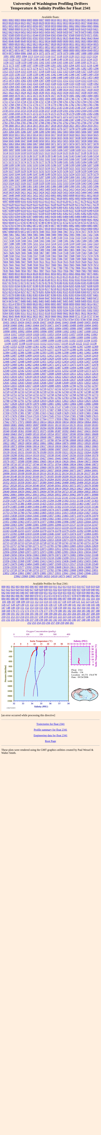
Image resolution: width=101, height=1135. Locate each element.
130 (22, 604)
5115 (11, 153)
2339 (23, 119)
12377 (50, 349)
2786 (29, 122)
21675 (58, 509)
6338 (77, 210)
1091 (6, 56)
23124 (6, 558)
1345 (65, 74)
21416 (35, 503)
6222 (17, 204)
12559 (80, 370)
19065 (95, 446)
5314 (47, 180)
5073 (65, 144)
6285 (41, 207)
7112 (11, 237)
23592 (28, 567)
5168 (84, 159)
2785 (23, 122)
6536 (90, 216)
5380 (23, 186)
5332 (59, 183)
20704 (58, 491)
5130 (89, 153)
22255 (21, 530)
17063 (28, 407)
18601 (87, 434)
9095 (47, 307)
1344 (59, 74)
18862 (50, 443)
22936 (87, 549)
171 (18, 610)
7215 (59, 243)
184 (79, 610)
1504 (35, 80)
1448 (59, 77)
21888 (21, 518)
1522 (29, 83)
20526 (95, 482)
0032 (59, 23)
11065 (6, 337)
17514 (28, 416)
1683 (84, 95)
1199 (41, 65)
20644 (13, 491)
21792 (28, 512)
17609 (87, 416)
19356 (72, 455)
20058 (57, 470)
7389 (41, 249)
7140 (41, 237)
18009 (28, 422)
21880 (6, 518)
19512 (87, 458)
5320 (83, 180)
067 (22, 595)
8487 (59, 301)
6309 (17, 210)
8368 (77, 292)
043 (8, 592)
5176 (35, 162)
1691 (29, 98)
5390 (71, 186)
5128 (83, 153)
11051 (43, 334)
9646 (17, 316)
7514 (59, 252)
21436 (58, 503)
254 (39, 622)
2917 (35, 128)
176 (41, 610)
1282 (84, 68)
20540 (35, 485)
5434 (71, 192)
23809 (80, 570)
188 (98, 610)
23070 (50, 555)
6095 (90, 198)
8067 (84, 274)
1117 (53, 56)
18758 (21, 440)
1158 (17, 62)
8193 (11, 286)
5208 (96, 165)
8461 (71, 298)
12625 (80, 376)
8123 (59, 277)
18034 (65, 422)
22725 (35, 543)
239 (41, 619)
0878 (29, 50)
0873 (96, 47)
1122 (83, 56)
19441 (50, 458)
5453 (41, 195)
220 (50, 616)
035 (69, 589)
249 (88, 619)
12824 (80, 400)
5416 (89, 189)
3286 (23, 131)
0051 (5, 26)
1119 (65, 56)
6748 (41, 222)
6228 (53, 204)
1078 (59, 53)
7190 (23, 243)
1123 (89, 56)
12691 (58, 385)
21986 (58, 521)
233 (13, 619)
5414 (77, 189)
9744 (95, 316)
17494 (21, 416)
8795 (23, 304)
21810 (50, 512)
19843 (80, 464)
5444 (84, 192)
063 (4, 595)
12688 (50, 385)
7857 (29, 271)
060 (88, 592)
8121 (53, 277)
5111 (84, 150)
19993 (72, 467)
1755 (29, 101)
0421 (95, 29)
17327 (72, 410)
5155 (5, 159)
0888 (65, 50)
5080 (11, 147)
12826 (95, 400)
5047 (23, 141)
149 (13, 607)
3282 (96, 128)
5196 (53, 165)
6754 (77, 222)
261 (72, 622)
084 (4, 598)
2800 (11, 125)
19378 (95, 455)
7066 (59, 231)
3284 (11, 131)
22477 (80, 533)
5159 (29, 159)
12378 (58, 349)
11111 (36, 343)
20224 (80, 476)
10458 (6, 325)
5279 (96, 174)
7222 (89, 243)
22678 (72, 540)
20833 (95, 491)
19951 (35, 467)
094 (51, 598)
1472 (5, 80)
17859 (58, 419)
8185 (84, 283)
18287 (35, 428)
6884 (84, 225)
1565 (17, 86)
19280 (94, 452)
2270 (53, 116)
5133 (11, 156)
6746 (29, 222)
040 (93, 589)
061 (93, 592)
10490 (80, 325)
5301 (77, 177)
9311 (23, 313)
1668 (5, 95)
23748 (28, 570)
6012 (89, 195)
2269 (47, 116)
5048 (29, 141)
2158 (53, 110)
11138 (93, 343)
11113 (50, 343)
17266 (28, 410)
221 (55, 616)
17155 (72, 407)
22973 (43, 552)
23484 (28, 564)
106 (9, 601)
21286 (35, 500)
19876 (13, 467)
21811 (58, 512)
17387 (28, 413)
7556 (29, 255)
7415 (90, 249)
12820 (50, 400)
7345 (84, 246)
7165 (41, 240)
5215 (41, 168)
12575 (95, 370)
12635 (58, 379)
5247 (35, 174)
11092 (7, 340)
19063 (87, 446)
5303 (90, 177)
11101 (65, 340)
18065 (95, 422)
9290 (47, 310)
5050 (41, 141)
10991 (13, 331)
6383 (90, 213)
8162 (71, 280)
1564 (11, 86)
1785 (90, 104)
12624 (72, 376)
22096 (58, 524)
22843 (13, 549)
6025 (41, 198)
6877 (53, 225)
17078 (43, 407)
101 (84, 598)
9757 (34, 319)
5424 (41, 192)
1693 (41, 98)
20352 (6, 482)
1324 (71, 71)
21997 (72, 521)
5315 (53, 180)
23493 (43, 564)
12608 (50, 373)
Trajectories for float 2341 (50, 724)
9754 (22, 319)
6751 (59, 222)
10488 (72, 325)
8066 (77, 274)
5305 (5, 180)
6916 (35, 228)
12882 (58, 404)
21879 (95, 515)
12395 (50, 352)
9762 (59, 319)
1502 (23, 80)
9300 (77, 310)
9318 (47, 313)
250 (93, 619)
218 (41, 616)
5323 (5, 183)
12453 (58, 361)
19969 (43, 467)
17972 (21, 422)
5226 (5, 171)
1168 (77, 62)
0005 (29, 20)
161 (69, 607)
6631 (35, 219)
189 (4, 613)
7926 (53, 271)
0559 (41, 35)
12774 (6, 397)
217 (36, 616)
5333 (65, 183)
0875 (11, 50)
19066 (6, 449)
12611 (72, 373)
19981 (65, 467)
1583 (29, 89)
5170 (96, 159)
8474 (5, 301)
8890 (47, 304)
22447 (58, 533)
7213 (47, 243)
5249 (47, 174)
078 (74, 595)
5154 (96, 156)
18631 (13, 437)
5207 (90, 165)
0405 (53, 29)
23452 (80, 561)
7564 (59, 255)
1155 (95, 59)
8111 (41, 277)
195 (32, 613)
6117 (53, 201)
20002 (95, 467)
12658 (35, 385)
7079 (96, 231)
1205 (77, 65)
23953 (95, 573)
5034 (53, 138)
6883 (77, 225)
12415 (65, 355)
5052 (53, 141)
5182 (71, 162)
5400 (23, 189)
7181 (65, 240)
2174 (47, 113)
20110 (35, 473)
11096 (29, 340)
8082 (5, 277)
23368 (21, 561)
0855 (65, 47)
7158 (11, 240)
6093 (77, 198)
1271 (17, 68)
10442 (58, 322)
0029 (41, 23)
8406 (5, 298)
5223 (83, 168)
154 (36, 607)
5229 (23, 171)
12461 (21, 364)
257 (53, 622)
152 (27, 607)
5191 (23, 165)
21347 (87, 500)
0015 (83, 20)
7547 (96, 252)
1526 (53, 83)
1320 (47, 71)
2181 (84, 113)
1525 (47, 83)
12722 (57, 388)
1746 (71, 98)
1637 (77, 92)
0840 (23, 47)
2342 (41, 119)
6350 (95, 210)
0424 (17, 32)
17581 (72, 416)
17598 (80, 416)
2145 (71, 107)
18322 (87, 428)
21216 (94, 497)
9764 (71, 319)
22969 (21, 552)
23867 (28, 573)
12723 (65, 388)
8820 (35, 304)
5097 (11, 150)
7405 (71, 249)
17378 (13, 413)
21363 (94, 500)
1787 (5, 107)
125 (97, 601)
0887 (59, 50)
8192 (5, 286)
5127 (77, 153)
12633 (43, 379)
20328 (65, 479)
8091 (29, 277)
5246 (29, 174)
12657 (28, 385)
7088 (47, 234)
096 (60, 598)
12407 (13, 355)
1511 (59, 80)
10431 (6, 322)
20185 (50, 476)
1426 (47, 77)
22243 (6, 530)
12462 (28, 364)
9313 (35, 313)
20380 (43, 482)
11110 (29, 343)
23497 (50, 564)
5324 (11, 183)
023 (13, 589)
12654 (6, 385)
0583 (11, 38)
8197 (29, 286)
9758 (41, 319)
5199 (71, 165)
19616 (58, 461)
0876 (17, 50)
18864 (58, 443)
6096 (96, 198)
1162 (41, 62)
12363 (50, 346)
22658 (58, 540)
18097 (35, 425)
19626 (65, 461)
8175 (35, 283)
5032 (41, 138)
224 (69, 616)
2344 (53, 119)
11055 (65, 334)
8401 (96, 295)
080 (84, 595)
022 (8, 589)
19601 (35, 461)
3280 (84, 128)
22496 (6, 537)
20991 (6, 497)
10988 (87, 328)
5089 (65, 147)
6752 (65, 222)
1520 (17, 83)
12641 (6, 382)
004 (22, 586)
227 (83, 616)
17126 (50, 407)
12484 (43, 367)
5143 (71, 156)
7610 (35, 261)
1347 (77, 74)
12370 (6, 349)
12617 (21, 376)
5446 (96, 192)
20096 (6, 473)
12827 (6, 404)
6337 (71, 210)
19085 (43, 449)
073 (51, 595)
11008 (87, 331)
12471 (50, 364)
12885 (80, 404)
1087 (77, 53)
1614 (65, 89)
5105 (53, 150)
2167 (5, 113)
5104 (47, 150)
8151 (53, 280)
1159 (23, 62)
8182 (65, 283)
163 (79, 607)
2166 (96, 110)
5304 (96, 177)
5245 (23, 174)
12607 (43, 373)
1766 (96, 101)
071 (41, 595)
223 (65, 616)
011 (55, 586)
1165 (59, 62)
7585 (17, 258)
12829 (21, 404)
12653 (95, 382)
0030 (47, 23)
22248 (13, 530)
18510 (35, 434)
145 (93, 604)
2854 (84, 125)
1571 (53, 86)
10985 (65, 328)
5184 (84, 162)
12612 (80, 373)
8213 (23, 289)
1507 (41, 80)
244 (65, 619)
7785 (65, 267)
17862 (65, 419)
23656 (80, 567)
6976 (35, 231)
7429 (17, 252)
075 (60, 595)
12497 (87, 367)
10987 (80, 328)
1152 (77, 59)
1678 (59, 95)
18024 (50, 422)
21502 (58, 506)
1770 (23, 104)
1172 (5, 65)
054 (60, 592)
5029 (23, 138)
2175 (53, 113)
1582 (23, 89)
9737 (89, 316)
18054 (80, 422)
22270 (43, 530)
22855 (28, 549)
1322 (59, 71)
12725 (80, 388)
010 (51, 586)
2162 (71, 110)
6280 (11, 207)
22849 (21, 549)
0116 (23, 29)
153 (32, 607)
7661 (59, 264)
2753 (84, 119)
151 (22, 607)
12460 (13, 364)
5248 (41, 174)
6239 (65, 204)
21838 (13, 515)
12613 (87, 373)
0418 (77, 29)
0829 (59, 44)
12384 (6, 352)
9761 (53, 319)
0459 (65, 32)
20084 (87, 470)
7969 (77, 271)
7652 (41, 264)
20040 (20, 470)
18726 (87, 437)
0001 (5, 20)
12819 (43, 400)
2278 (5, 119)
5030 (29, 138)
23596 (35, 567)
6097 (5, 201)
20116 (43, 473)
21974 (35, 521)
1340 (41, 74)
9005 (83, 304)
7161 (29, 240)
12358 (21, 346)
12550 (50, 370)
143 (84, 604)
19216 (72, 452)
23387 (28, 561)
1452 (84, 77)
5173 (17, 162)
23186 (35, 558)
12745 (72, 391)
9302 (90, 310)
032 (55, 589)
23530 (87, 564)
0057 (41, 26)
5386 (53, 186)
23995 (39, 576)
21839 (21, 515)
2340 (29, 119)
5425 (47, 192)
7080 (5, 234)
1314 (17, 71)
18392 (65, 431)
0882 (47, 50)
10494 (87, 325)
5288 (47, 177)
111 (32, 601)
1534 (65, 83)
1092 (12, 56)
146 (98, 604)
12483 (35, 367)
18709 (72, 437)
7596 (59, 258)
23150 (21, 558)
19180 (43, 452)
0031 (53, 23)
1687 (11, 98)
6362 (65, 213)
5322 (95, 180)
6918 (47, 228)
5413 (71, 189)
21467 (87, 503)
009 (46, 586)
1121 (77, 56)
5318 (71, 180)
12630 (21, 379)
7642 (17, 264)
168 (4, 610)
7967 (71, 271)
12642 (13, 382)
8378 (11, 295)
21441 (65, 503)
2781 (96, 119)
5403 (41, 189)
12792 (28, 400)
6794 (17, 225)
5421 (23, 192)
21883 (13, 518)
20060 (65, 470)
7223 (95, 243)
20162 (28, 476)
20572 (72, 485)
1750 (96, 98)
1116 (47, 56)
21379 (13, 503)
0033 (65, 23)
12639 (87, 379)
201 (60, 613)
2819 (59, 125)
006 (32, 586)
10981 (35, 328)
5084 (35, 147)
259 (62, 622)
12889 (6, 407)
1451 (77, 77)
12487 (58, 367)
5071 (53, 144)
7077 (84, 231)
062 (98, 592)
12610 (65, 373)
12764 (58, 394)
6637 (65, 219)
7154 (83, 237)
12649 (65, 382)
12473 (65, 364)
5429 (59, 192)
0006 (35, 20)
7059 (53, 231)
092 (41, 598)
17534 (43, 416)
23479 (13, 564)
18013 (35, 422)
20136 (80, 473)
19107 (65, 449)
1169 (83, 62)
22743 (72, 543)
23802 (65, 570)
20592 (13, 488)
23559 (13, 567)
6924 (84, 228)
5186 (90, 162)
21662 (28, 509)
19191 (50, 452)
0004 (23, 20)
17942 (6, 422)
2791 (59, 122)
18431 (87, 431)
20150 (21, 476)
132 (32, 604)
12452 (50, 361)
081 (88, 595)
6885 (90, 225)
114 (46, 601)
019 (93, 586)
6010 (77, 195)
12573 (87, 370)
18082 (21, 425)
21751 (95, 509)
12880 (43, 404)
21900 (43, 518)
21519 (65, 506)
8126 (71, 277)
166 (93, 607)
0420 (89, 29)
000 (4, 586)
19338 (50, 455)
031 (51, 589)
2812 (17, 125)
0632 (59, 38)
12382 (87, 349)
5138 (41, 156)
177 (46, 610)
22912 (58, 549)
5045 (11, 141)
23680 (87, 567)
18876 (65, 443)
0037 (84, 23)
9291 (53, 310)
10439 (50, 322)
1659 (90, 92)
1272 (23, 68)
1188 (23, 65)
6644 (11, 222)
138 (60, 604)
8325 (65, 292)
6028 (59, 198)
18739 (6, 440)
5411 (59, 189)
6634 (53, 219)
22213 (58, 527)
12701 (80, 385)
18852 (35, 443)
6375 (71, 213)
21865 (65, 515)
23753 (35, 570)
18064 (87, 422)
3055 (53, 128)
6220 (11, 204)
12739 (43, 391)
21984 (50, 521)
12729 (6, 391)
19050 (72, 446)
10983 (50, 328)
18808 (72, 440)
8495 (65, 301)
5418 (5, 192)
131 (27, 604)
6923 (77, 228)
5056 (71, 141)
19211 (65, 452)
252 (29, 622)
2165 (90, 110)
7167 (53, 240)
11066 (14, 337)
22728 (43, 543)
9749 (4, 319)
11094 (21, 340)
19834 (72, 464)
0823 (35, 44)
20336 (87, 479)
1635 (71, 92)
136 (51, 604)
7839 (5, 271)
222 (60, 616)
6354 (17, 213)
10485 (65, 325)
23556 (6, 567)
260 (67, 622)
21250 (6, 500)
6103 (35, 201)
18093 (28, 425)
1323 (65, 71)
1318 (41, 71)
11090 (87, 337)
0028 (35, 23)
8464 (77, 298)
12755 (35, 394)
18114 (65, 425)
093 (46, 598)
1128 (23, 59)
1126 (11, 59)
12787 (95, 397)
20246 (6, 479)
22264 (35, 530)
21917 (72, 518)
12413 (57, 355)
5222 (77, 168)
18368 (28, 431)
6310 (23, 210)
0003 (17, 20)
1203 (65, 65)
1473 (11, 80)
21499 (43, 506)
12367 (80, 346)
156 (46, 607)
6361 (59, 213)
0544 (35, 35)
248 (84, 619)
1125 (5, 59)
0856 (71, 47)
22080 (28, 524)
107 (13, 601)
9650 (23, 316)
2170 (23, 113)
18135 (72, 425)
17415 (43, 413)
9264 (11, 310)
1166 (65, 62)
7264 (71, 246)
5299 (65, 177)
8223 (59, 289)
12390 (35, 352)
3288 (35, 131)
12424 (28, 358)
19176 (35, 452)
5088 (59, 147)
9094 (41, 307)
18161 (80, 425)
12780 (43, 397)
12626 (87, 376)
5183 (77, 162)
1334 (5, 74)
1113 (30, 56)
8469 (90, 298)
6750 (53, 222)
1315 (23, 71)
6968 (11, 231)
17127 (58, 407)
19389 (6, 458)
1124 (94, 56)
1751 (5, 101)
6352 (5, 213)
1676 (47, 95)
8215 (35, 289)
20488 (65, 482)
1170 (89, 62)
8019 (23, 274)
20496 (80, 482)
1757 (41, 101)
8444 (41, 298)
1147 (47, 59)
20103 (13, 473)
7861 (35, 271)
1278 (59, 68)
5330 (47, 183)
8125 (65, 277)
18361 (21, 431)
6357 (35, 213)
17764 (43, 419)
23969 (24, 576)
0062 (71, 26)
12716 (43, 388)
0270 (29, 29)
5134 (17, 156)
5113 (95, 150)
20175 (43, 476)
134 (41, 604)
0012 (65, 20)
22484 (87, 533)
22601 (13, 540)
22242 (95, 527)
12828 (13, 404)
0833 (84, 44)
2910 (90, 125)
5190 (17, 165)
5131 (95, 153)
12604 (21, 373)
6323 (35, 210)
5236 (65, 171)
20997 (14, 497)
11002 (65, 331)
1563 (5, 86)
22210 (50, 527)
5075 (77, 144)
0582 (5, 38)
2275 (84, 116)
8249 (95, 289)
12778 (28, 397)
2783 (11, 122)
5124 (59, 153)
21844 (28, 515)
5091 (77, 147)
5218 (59, 168)
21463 (80, 503)
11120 (71, 343)
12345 (6, 346)
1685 (96, 95)
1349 (90, 74)
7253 (23, 246)
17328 (80, 410)
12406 (6, 355)
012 (60, 586)
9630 (71, 313)
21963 (21, 521)
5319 (77, 180)
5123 (53, 153)
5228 (17, 171)
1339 (35, 74)
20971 (87, 494)
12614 (94, 373)
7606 (17, 261)
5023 (83, 134)
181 (65, 610)
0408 (71, 29)
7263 (65, 246)
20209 (65, 476)
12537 (95, 367)
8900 (77, 304)
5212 (23, 168)
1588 (59, 89)
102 (88, 598)
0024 (17, 23)
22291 (72, 530)
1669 (11, 95)
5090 (71, 147)
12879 (35, 404)
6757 (95, 222)
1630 (41, 92)
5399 (17, 189)
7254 (29, 246)
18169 (87, 425)
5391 (77, 186)
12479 (6, 367)
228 (88, 616)
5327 (29, 183)
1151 (71, 59)
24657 (69, 576)
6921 (65, 228)
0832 (77, 44)
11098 (43, 340)
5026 (5, 138)
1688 (17, 98)
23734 (21, 570)
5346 (96, 183)
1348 (84, 74)
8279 (35, 292)
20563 (65, 485)
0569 (77, 35)
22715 (6, 543)
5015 (41, 134)
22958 (13, 552)
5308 (23, 180)
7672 (96, 264)
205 (79, 613)
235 (22, 619)
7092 (65, 234)
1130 (35, 59)
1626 (35, 92)
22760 (21, 546)
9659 (47, 316)
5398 (11, 189)
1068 (29, 53)
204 (74, 613)
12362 (43, 346)
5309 (29, 180)
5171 (5, 162)
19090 (50, 449)
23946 (87, 573)
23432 (58, 561)
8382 (29, 295)
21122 (58, 497)
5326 (23, 183)
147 (4, 607)
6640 (84, 219)
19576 (6, 461)
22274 (50, 530)
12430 (58, 358)
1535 (71, 83)
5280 (5, 177)
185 (84, 610)
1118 (59, 56)
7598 (71, 258)
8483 (41, 301)
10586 (28, 328)
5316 (59, 180)
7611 (41, 261)
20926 (50, 494)
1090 (96, 53)
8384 (41, 295)
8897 (59, 304)
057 (74, 592)
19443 (58, 458)
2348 (77, 119)
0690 (65, 41)
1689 (23, 98)
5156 (11, 159)
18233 (13, 428)
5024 (89, 134)
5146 (90, 156)
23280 (58, 558)
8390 (53, 295)
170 (13, 610)
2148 (90, 107)
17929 (95, 419)
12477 (87, 364)
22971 (28, 552)
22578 (95, 537)
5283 (23, 177)
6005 (65, 195)
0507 (5, 35)
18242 (21, 428)
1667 (96, 92)
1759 (53, 101)
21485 (13, 506)
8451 (59, 298)
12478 (95, 364)
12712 (28, 388)
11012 (94, 331)
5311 (41, 180)
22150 (80, 524)
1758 (47, 101)
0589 (23, 38)
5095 (5, 150)
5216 (47, 168)
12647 (50, 382)
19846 (87, 464)
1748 (84, 98)
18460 (6, 434)
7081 (11, 234)
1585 (41, 89)
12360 (28, 346)
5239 (84, 171)
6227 (47, 204)
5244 (17, 174)
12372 (21, 349)
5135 (23, 156)
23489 (35, 564)
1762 (71, 101)
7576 (96, 255)
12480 (13, 367)
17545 (50, 416)
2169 (17, 113)
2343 (47, 119)
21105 (43, 497)
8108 (35, 277)
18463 (13, 434)
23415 (50, 561)
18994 (21, 446)
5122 (47, 153)
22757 (13, 546)
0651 (35, 41)
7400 (59, 249)
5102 (35, 150)
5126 (71, 153)
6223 (23, 204)
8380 (17, 295)
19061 (80, 446)
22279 (65, 530)
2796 (84, 122)
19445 (65, 458)
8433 (23, 298)
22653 (50, 540)
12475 (72, 364)
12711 (21, 388)
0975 (11, 53)
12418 (87, 355)
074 (55, 595)
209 (98, 613)
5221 (71, 168)
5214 (35, 168)
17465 (87, 413)
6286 (47, 207)
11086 (72, 337)
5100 (23, 150)
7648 (29, 264)
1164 (53, 62)
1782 (71, 104)
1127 (17, 59)
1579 (5, 89)
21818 (72, 512)
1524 (41, 83)
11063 (94, 334)
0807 (5, 44)
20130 (50, 473)
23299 (65, 558)
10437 (43, 322)
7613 (53, 261)
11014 (6, 334)
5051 (47, 141)
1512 (65, 80)
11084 (57, 337)
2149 (96, 107)
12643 (21, 382)
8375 (5, 295)
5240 (90, 171)
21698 (72, 509)
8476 (11, 301)
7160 (23, 240)
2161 (65, 110)
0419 (83, 29)
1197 (29, 65)
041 (98, 589)
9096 (53, 307)
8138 (5, 280)
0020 (11, 23)
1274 (35, 68)
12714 (35, 388)
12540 (6, 370)
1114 (36, 56)
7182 (71, 240)
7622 (89, 261)
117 (60, 601)
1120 (71, 56)
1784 (84, 104)
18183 (94, 425)
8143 (23, 280)
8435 (29, 298)
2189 (17, 116)
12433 (72, 358)
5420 (17, 192)
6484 (65, 216)
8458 (65, 298)
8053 (65, 274)
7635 (5, 264)
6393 (11, 216)
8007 (5, 274)
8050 (53, 274)
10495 (95, 325)
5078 (96, 144)
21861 (58, 515)
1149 (59, 59)
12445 (95, 358)
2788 (41, 122)
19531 (95, 458)
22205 (43, 527)
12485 (50, 367)
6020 (11, 198)
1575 (77, 86)
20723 (65, 491)
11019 (28, 334)
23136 (13, 558)
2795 (77, 122)
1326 (77, 71)
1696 (59, 98)
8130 (89, 277)
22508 (21, 537)
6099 (17, 201)
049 (36, 592)
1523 (35, 83)
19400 (13, 458)
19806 (65, 464)
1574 (71, 86)
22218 (65, 527)
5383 (35, 186)
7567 (65, 255)
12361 (35, 346)
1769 (17, 104)
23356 (6, 561)
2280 (17, 119)
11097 (36, 340)
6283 (29, 207)
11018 (21, 334)
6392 (5, 216)
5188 (5, 165)
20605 (43, 488)
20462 (58, 482)
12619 (35, 376)
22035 (80, 521)
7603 (96, 258)
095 (55, 598)
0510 (23, 35)
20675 (35, 491)
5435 (77, 192)
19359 (80, 455)
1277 (53, 68)
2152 (17, 110)
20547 (43, 485)
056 (69, 592)
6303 (77, 207)
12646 (43, 382)
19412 (35, 458)
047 (27, 592)
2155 (35, 110)
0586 (17, 38)
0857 (77, 47)
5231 (35, 171)
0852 (47, 47)
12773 (95, 394)
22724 (28, 543)
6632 (41, 219)
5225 (95, 168)
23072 (58, 555)
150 (18, 607)
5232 (41, 171)
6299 (53, 207)
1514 (77, 80)
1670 (17, 95)
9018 (5, 307)
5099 (17, 150)
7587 (29, 258)
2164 (84, 110)
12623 (65, 376)
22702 (87, 540)
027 (32, 589)
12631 (28, 379)
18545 (43, 434)
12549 (43, 370)
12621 (50, 376)
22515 (28, 537)
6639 (77, 219)
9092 (35, 307)
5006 (84, 131)
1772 (29, 104)
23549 (95, 564)
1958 (47, 107)
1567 (29, 86)
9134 (77, 307)
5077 (90, 144)
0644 (96, 38)
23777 (43, 570)
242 (55, 619)
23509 (58, 564)
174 (32, 610)
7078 (90, 231)
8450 (53, 298)
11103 (79, 340)
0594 (47, 38)
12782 (58, 397)
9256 (90, 307)
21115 (50, 497)
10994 (28, 331)
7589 (35, 258)
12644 (28, 382)
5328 (35, 183)
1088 (84, 53)
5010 (11, 134)
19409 (28, 458)
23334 (80, 558)
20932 (58, 494)
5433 (65, 192)
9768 (89, 319)
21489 (28, 506)
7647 (23, 264)
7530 (71, 252)
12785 (80, 397)
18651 (28, 437)
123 (88, 601)
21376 (6, 503)
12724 (72, 388)
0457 (53, 32)
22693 (80, 540)
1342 (53, 74)
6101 (23, 201)
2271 (59, 116)
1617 (84, 89)
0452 (23, 32)
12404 (95, 352)
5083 (29, 147)
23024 (72, 552)
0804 (90, 41)
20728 (72, 491)
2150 (5, 110)
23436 (65, 561)
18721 (80, 437)
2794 (71, 122)
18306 (58, 428)
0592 (35, 38)
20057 (50, 470)
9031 (17, 307)
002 (13, 586)
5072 (59, 144)
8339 (71, 292)
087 (18, 598)
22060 (6, 524)
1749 (90, 98)
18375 (43, 431)
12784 (72, 397)
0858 (84, 47)
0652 (41, 41)
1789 (17, 107)
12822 (65, 400)
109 (23, 601)
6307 (5, 210)
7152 (71, 237)
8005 (96, 271)
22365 (95, 530)
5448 (11, 195)
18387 (58, 431)
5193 (35, 165)
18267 (28, 428)
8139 (11, 280)
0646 (11, 41)
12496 (80, 367)
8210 (5, 289)
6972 (23, 231)
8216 (41, 289)
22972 (35, 552)
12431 (65, 358)
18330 (95, 428)
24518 (54, 576)
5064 (17, 144)
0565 (53, 35)
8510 (96, 301)
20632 (95, 488)
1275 (41, 68)
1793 (35, 107)
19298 (13, 455)
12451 (43, 361)
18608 (95, 434)
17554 (65, 416)
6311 (29, 210)
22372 (6, 533)
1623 (17, 92)
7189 (17, 243)
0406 (59, 29)
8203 (59, 286)
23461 (95, 561)
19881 (21, 467)
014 (69, 586)
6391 (96, 213)
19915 (28, 467)
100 (79, 598)
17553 (58, 416)
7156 (95, 237)
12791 (21, 400)
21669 (43, 509)
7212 (41, 243)
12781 (50, 397)
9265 (17, 310)
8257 (23, 292)
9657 (41, 316)
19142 (13, 452)
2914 (17, 128)
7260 (47, 246)
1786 (96, 104)
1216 (89, 65)
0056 (35, 26)
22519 (35, 537)
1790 (23, 107)
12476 (80, 364)
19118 (80, 449)
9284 (41, 310)
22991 (65, 552)
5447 (5, 195)
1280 (71, 68)
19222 (80, 452)
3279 (77, 128)
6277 (90, 204)
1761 (65, 101)
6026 (47, 198)
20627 (80, 488)
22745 (80, 543)
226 (79, 616)
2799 (5, 125)
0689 (59, 41)
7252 (17, 246)
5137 (35, 156)
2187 (5, 116)
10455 (87, 322)
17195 (6, 410)
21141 (65, 497)
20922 (43, 494)
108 (18, 601)
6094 (84, 198)
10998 (58, 331)
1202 (59, 65)
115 (50, 601)
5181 (65, 162)
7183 (77, 240)
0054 (23, 26)
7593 (41, 258)
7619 (77, 261)
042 (4, 592)
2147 (84, 107)
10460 (13, 325)
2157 (47, 110)
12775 (13, 397)
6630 (29, 219)
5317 (65, 180)
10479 (58, 325)
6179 (83, 201)
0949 (90, 50)
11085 (65, 337)
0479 (84, 32)
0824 (41, 44)
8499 (84, 301)
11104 (87, 340)
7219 (71, 243)
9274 (29, 310)
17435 (72, 413)
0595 (53, 38)
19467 (72, 458)
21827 (87, 512)
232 (8, 619)
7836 (96, 267)
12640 (95, 379)
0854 (59, 47)
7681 (11, 267)
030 (46, 589)
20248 (13, 479)
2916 (29, 128)
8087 (17, 277)
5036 (65, 138)
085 (8, 598)
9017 (95, 304)
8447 (47, 298)
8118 (47, 277)
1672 (29, 95)
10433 (13, 322)
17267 (35, 410)
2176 (59, 113)
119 (69, 601)
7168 (59, 240)
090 (32, 598)
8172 (17, 283)
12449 (28, 361)
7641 (11, 264)
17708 (21, 419)
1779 (53, 104)
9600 (59, 313)
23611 (72, 567)
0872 (90, 47)
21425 (43, 503)
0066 (96, 26)
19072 (21, 449)
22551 (58, 537)
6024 (35, 198)
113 (41, 601)
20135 (72, 473)
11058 (79, 334)
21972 (28, 521)
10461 (21, 325)
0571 (89, 35)
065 (13, 595)
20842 (6, 494)
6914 (23, 228)
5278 (90, 174)
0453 (29, 32)
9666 (65, 316)
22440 (43, 533)
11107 (15, 343)
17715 (28, 419)
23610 (65, 567)
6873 (41, 225)
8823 (41, 304)
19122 (87, 449)
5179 (53, 162)
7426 (11, 252)
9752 (16, 319)
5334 (71, 183)
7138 (29, 237)
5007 (90, 131)
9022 (11, 307)
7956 (65, 271)
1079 (65, 53)
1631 (47, 92)
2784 (17, 122)
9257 (96, 307)
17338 (87, 410)
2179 (71, 113)
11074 (28, 337)
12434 (80, 358)
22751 (87, 543)
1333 (96, 71)
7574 (90, 255)
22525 (43, 537)
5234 (53, 171)
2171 (29, 113)
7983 (84, 271)
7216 (65, 243)
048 (32, 592)
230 (97, 616)
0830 (65, 44)
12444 (87, 358)
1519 (11, 83)
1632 (53, 92)
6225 (35, 204)
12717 (50, 388)
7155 (89, 237)
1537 (84, 83)
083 (98, 595)
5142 (65, 156)
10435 (28, 322)
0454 (35, 32)
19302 (21, 455)
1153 (83, 59)
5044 (5, 141)
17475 (6, 416)
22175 (13, 527)
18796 (65, 440)
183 (74, 610)
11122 (79, 343)
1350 (96, 74)
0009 (47, 20)
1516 (89, 80)
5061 (96, 141)
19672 (87, 461)
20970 (80, 494)
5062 (5, 144)
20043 (28, 470)
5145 (84, 156)
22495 (95, 533)
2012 (53, 107)
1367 (41, 77)
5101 (29, 150)
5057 (77, 141)
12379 (65, 349)
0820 (17, 44)
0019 (5, 23)
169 (8, 610)
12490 (65, 367)
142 (79, 604)
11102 (72, 340)
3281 (90, 128)
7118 (17, 237)
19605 (43, 461)
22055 (95, 521)
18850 (28, 443)
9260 (5, 310)
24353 (47, 576)
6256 (71, 204)
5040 (90, 138)
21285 (28, 500)
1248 (95, 65)
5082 (23, 147)
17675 (13, 419)
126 (4, 604)
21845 (35, 515)
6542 (5, 219)
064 (8, 595)
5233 (47, 171)
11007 (80, 331)
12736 (35, 391)
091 (36, 598)
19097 (58, 449)
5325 (17, 183)
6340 (89, 210)
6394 (17, 216)
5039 (84, 138)
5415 (83, 189)
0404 (47, 29)
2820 (65, 125)
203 (69, 613)
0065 (90, 26)
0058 (47, 26)
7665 (71, 264)
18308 (65, 428)
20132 (57, 473)
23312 (72, 558)
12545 (35, 370)
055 (65, 592)
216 (32, 616)
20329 (72, 479)
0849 (35, 47)
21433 (50, 503)
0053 (17, 26)
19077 (35, 449)
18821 (95, 440)
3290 (47, 131)
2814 (29, 125)
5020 (71, 134)
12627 (95, 376)
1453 (90, 77)
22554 (65, 537)
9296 (71, 310)
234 (18, 619)
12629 (13, 379)
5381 (29, 186)
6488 (84, 216)
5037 (71, 138)
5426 (53, 192)
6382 (84, 213)
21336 (80, 500)
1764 (84, 101)
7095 (71, 234)
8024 (29, 274)
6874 (47, 225)
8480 (23, 301)
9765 (77, 319)
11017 (14, 334)
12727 (87, 388)
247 (79, 619)
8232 (71, 289)
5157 (17, 159)
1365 (29, 77)
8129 (83, 277)
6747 (35, 222)
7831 (90, 267)
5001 (53, 131)
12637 (72, 379)
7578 (5, 258)
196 (36, 613)
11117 (57, 343)
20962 (72, 494)
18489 (28, 434)
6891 (17, 228)
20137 (87, 473)
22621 (28, 540)
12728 (94, 388)
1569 (41, 86)
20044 (35, 470)
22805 (72, 546)
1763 (77, 101)
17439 (80, 413)
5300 (71, 177)
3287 (29, 131)
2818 (53, 125)
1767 (5, 104)
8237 (77, 289)
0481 (90, 32)
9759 (47, 319)
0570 (83, 35)
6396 (23, 216)
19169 (28, 452)
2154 (29, 110)
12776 (21, 397)
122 (83, 601)
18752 (13, 440)
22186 (28, 527)
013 (65, 586)
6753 (71, 222)
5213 (29, 168)
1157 (11, 62)
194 (27, 613)
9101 (65, 307)
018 (88, 586)
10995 (36, 331)
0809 (11, 44)
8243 (83, 289)
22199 (35, 527)
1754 (23, 101)
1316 (29, 71)
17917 (87, 419)
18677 (50, 437)
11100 (58, 340)
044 (13, 592)
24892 (83, 576)
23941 (65, 573)
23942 (72, 573)
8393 (71, 295)
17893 (72, 419)
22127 (72, 524)
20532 (21, 485)
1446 (53, 77)
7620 (83, 261)
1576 (84, 86)
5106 (60, 150)
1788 (11, 107)
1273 (29, 68)
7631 (95, 261)
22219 (72, 527)
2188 (11, 116)
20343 (95, 479)
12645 (35, 382)
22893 (50, 549)
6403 (47, 216)
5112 (89, 150)
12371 (13, 349)
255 (44, 622)
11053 (50, 334)
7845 (11, 271)
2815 (35, 125)
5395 (90, 186)
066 (18, 595)
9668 (71, 316)
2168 (11, 113)
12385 (13, 352)
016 (79, 586)
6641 (90, 219)
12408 (21, 355)
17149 (65, 407)
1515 (83, 80)
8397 (90, 295)
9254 (84, 307)
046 (22, 592)
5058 (84, 141)
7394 (47, 249)
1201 (53, 65)
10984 (58, 328)
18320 (72, 428)
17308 (58, 410)
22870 (35, 549)
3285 (17, 131)
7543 (84, 252)
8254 (17, 292)
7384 (35, 249)
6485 (71, 216)
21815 (65, 512)
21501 (50, 506)
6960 (90, 228)
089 (27, 598)
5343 (84, 183)
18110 (58, 425)
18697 (65, 437)
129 (18, 604)
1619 (96, 89)
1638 (84, 92)
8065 (71, 274)
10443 (65, 322)
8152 (59, 280)
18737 (95, 437)
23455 (87, 561)
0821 (23, 44)
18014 (43, 422)
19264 (87, 452)
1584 (35, 89)
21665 (35, 509)
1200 (47, 65)
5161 (41, 159)
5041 (96, 138)
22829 (95, 546)
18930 (95, 443)
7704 (47, 267)
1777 (41, 104)
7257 (35, 246)
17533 (35, 416)
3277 (65, 128)
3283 (5, 131)
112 (36, 601)
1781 (65, 104)
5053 (59, 141)
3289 (41, 131)
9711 (77, 316)
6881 (65, 225)
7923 (47, 271)
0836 (5, 47)
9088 (23, 307)
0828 (53, 44)
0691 (71, 41)
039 (88, 589)
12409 (28, 355)
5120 (35, 153)
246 (74, 619)
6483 (59, 216)
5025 (95, 134)
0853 (53, 47)
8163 (77, 280)
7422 (96, 249)
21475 (95, 503)
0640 (71, 38)
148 (8, 607)
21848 (43, 515)
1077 (53, 53)
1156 (5, 62)
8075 (90, 274)
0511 (29, 35)
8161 (65, 280)
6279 (5, 207)
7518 (65, 252)
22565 (87, 537)
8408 (11, 298)
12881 (50, 404)
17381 (21, 413)
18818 (80, 440)
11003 (72, 331)
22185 (21, 527)
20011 (6, 470)
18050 (72, 422)
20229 (87, 476)
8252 (5, 292)
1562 (96, 83)
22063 (13, 524)
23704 (94, 567)
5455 (47, 195)
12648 (58, 382)
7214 (53, 243)
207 (88, 613)
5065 (23, 144)
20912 (28, 494)
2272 (65, 116)
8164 (84, 280)
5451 (29, 195)
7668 (84, 264)
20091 (94, 470)
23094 (80, 555)
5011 (17, 134)
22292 (80, 530)
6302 (71, 207)
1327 (84, 71)
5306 (11, 180)
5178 (47, 162)
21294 (50, 500)
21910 (65, 518)
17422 (50, 413)
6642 (96, 219)
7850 (23, 271)
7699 (35, 267)
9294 (65, 310)
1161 (35, 62)
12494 (72, 367)
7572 (84, 255)
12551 (58, 370)
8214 (29, 289)
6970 (17, 231)
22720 (13, 543)
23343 (95, 558)
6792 (5, 225)
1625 (29, 92)
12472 (58, 364)
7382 (29, 249)
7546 (90, 252)
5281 (11, 177)
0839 (17, 47)
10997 (50, 331)
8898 (65, 304)
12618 (28, 376)
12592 (6, 373)
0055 (29, 26)
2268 (41, 116)
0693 (84, 41)
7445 (23, 252)
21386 (21, 503)
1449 (65, 77)
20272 (35, 479)
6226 (41, 204)
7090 (59, 234)
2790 (53, 122)
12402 (87, 352)
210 (4, 616)
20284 (50, 479)
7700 (41, 267)
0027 (29, 23)
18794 (58, 440)
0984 (17, 53)
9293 (59, 310)
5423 (35, 192)
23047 (95, 552)
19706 (6, 464)
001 (8, 586)
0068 (11, 29)
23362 (13, 561)
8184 (77, 283)
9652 (29, 316)
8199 (41, 286)
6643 (5, 222)
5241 (96, 171)
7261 (53, 246)
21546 (95, 506)
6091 (65, 198)
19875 (6, 467)
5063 (11, 144)
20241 (95, 476)
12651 (80, 382)
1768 (11, 104)
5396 (96, 186)
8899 (71, 304)
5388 (59, 186)
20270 (28, 479)
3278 (71, 128)
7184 (84, 240)
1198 (35, 65)
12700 (72, 385)
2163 (77, 110)
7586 (23, 258)
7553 (23, 255)
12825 (87, 400)
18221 (6, 428)
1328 (90, 71)
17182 (95, 407)
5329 (41, 183)
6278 (96, 204)
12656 (21, 385)
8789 (17, 304)
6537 (96, 216)
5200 (77, 165)
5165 (65, 159)
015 (74, 586)
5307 (17, 180)
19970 (50, 467)
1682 (77, 95)
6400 (35, 216)
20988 (95, 494)
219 (46, 616)
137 (55, 604)
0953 (96, 50)
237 (32, 619)
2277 (96, 116)
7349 (90, 246)
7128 (23, 237)
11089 (79, 337)
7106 (96, 234)
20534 (28, 485)
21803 (35, 512)
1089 (90, 53)
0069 (17, 29)
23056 (28, 555)
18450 (95, 431)
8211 (11, 289)
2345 (59, 119)
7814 (84, 267)
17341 (95, 410)
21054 (28, 497)
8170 (11, 283)
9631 (77, 313)
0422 (5, 32)
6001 (53, 195)
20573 (80, 485)
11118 (64, 343)
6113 (41, 201)
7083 (23, 234)
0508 (11, 35)
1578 (96, 86)
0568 (71, 35)
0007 (41, 20)
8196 (23, 286)
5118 (23, 153)
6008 (71, 195)
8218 (53, 289)
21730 (87, 509)
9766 (83, 319)
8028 (35, 274)
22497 (13, 537)
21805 (43, 512)
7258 (41, 246)
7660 (53, 264)
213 (17, 616)
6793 (11, 225)
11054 (57, 334)
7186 (96, 240)
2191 (29, 116)
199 (51, 613)
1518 (5, 83)
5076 (84, 144)
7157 (5, 240)
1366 (35, 77)
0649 (23, 41)
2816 (41, 125)
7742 (53, 267)
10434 (21, 322)
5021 (77, 134)
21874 (80, 515)
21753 (6, 512)
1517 (95, 80)
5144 (77, 156)
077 (69, 595)
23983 (32, 576)
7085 (35, 234)
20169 (35, 476)
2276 (90, 116)
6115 (47, 201)
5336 (77, 183)
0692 (77, 41)
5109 (78, 150)
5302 (84, 177)
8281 (41, 292)
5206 (84, 165)
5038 (77, 138)
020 (97, 586)
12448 (21, 361)
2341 (35, 119)
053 (55, 592)
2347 (71, 119)
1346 (71, 74)
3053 (41, 128)
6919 (53, 228)
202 (65, 613)
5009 (5, 134)
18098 (43, 425)
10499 (13, 328)
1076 (47, 53)
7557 (35, 255)
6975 (29, 231)
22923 (72, 549)
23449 (72, 561)
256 (48, 622)
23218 (50, 558)
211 (8, 616)
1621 (5, 92)
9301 (84, 310)
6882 (71, 225)
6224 (29, 204)
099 (74, 598)
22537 (50, 537)
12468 (43, 364)
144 (88, 604)
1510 (53, 80)
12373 (28, 349)
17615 (95, 416)
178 (51, 610)
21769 (13, 512)
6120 (65, 201)
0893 (77, 50)
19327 (43, 455)
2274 (77, 116)
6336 (65, 210)
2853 (77, 125)
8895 (53, 304)
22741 (65, 543)
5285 (35, 177)
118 (64, 601)
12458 (95, 361)
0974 (5, 53)
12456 (80, 361)
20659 (21, 491)
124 (92, 601)
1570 (47, 86)
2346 (65, 119)
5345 (90, 183)
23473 (6, 564)
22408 (21, 533)
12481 (21, 367)
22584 (6, 540)
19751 (50, 464)
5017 (53, 134)
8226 (65, 289)
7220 (77, 243)
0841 (29, 47)
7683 (17, 267)
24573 (61, 576)
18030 (58, 422)
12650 (72, 382)
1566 (23, 86)
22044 (87, 521)
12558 (72, 370)
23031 (80, 552)
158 (55, 607)
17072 (35, 407)
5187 (96, 162)
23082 (72, 555)
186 (88, 610)
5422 (29, 192)
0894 (84, 50)
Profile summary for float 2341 (50, 729)
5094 (96, 147)
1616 (77, 89)
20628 (87, 488)
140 (69, 604)
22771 (35, 546)
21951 (6, 521)
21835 (6, 515)
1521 (23, 83)
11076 (36, 337)
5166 (71, 159)
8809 (29, 304)
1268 (5, 68)
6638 (71, 219)
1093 (18, 56)
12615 (6, 376)
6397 (29, 216)
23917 (50, 573)
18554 (50, 434)
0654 (47, 41)
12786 (87, 397)
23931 (58, 573)
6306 (96, 207)
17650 (6, 419)
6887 (96, 225)
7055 (47, 231)
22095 (50, 524)
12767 (65, 394)
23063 (35, 555)
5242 (5, 174)
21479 (6, 506)
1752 (11, 101)
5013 (29, 134)
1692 (35, 98)
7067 (65, 231)
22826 (87, 546)
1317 (35, 71)
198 (46, 613)
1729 (65, 98)
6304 (84, 207)
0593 (41, 38)
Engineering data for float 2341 (50, 735)
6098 (11, 201)
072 (46, 595)
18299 (50, 428)
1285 (90, 68)
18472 (21, 434)
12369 (95, 346)
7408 (77, 249)
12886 (87, 404)
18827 (13, 443)
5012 (23, 134)
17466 (95, 413)
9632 (83, 313)
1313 (11, 71)
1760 (59, 101)
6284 (35, 207)
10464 (35, 325)
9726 (83, 316)
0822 (29, 44)
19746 (43, 464)
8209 (96, 286)
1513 (71, 80)
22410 (28, 533)
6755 (83, 222)
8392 (65, 295)
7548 (5, 255)
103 (93, 598)
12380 (72, 349)
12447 (13, 361)
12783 (65, 397)
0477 (71, 32)
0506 (96, 32)
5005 (77, 131)
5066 (29, 144)
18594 (80, 434)
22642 (43, 540)
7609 (29, 261)
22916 (65, 549)
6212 (89, 201)
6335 (59, 210)
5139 (47, 156)
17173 (87, 407)
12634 (50, 379)
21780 (21, 512)
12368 (87, 346)
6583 (11, 219)
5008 (96, 131)
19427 (43, 458)
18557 (58, 434)
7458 (35, 252)
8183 (71, 283)
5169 (90, 159)
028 (36, 589)
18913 (80, 443)
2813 (23, 125)
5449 (17, 195)
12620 (43, 376)
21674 (50, 509)
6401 (41, 216)
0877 (23, 50)
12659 (43, 385)
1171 (95, 62)
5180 (59, 162)
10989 (95, 328)
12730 (13, 391)
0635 (65, 38)
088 (22, 598)
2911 (95, 125)
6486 (77, 216)
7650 (35, 264)
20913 (35, 494)
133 (36, 604)
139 (65, 604)
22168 (6, 527)
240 (46, 619)
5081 (17, 147)
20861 (13, 494)
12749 (95, 391)
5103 (41, 150)
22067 (21, 524)
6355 (23, 213)
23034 (87, 552)
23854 (13, 573)
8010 (17, 274)
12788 (6, 400)
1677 (53, 95)
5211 (17, 168)
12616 (13, 376)
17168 (80, 407)
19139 (6, 452)
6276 (84, 204)
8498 (77, 301)
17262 (21, 410)
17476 (13, 416)
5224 (89, 168)
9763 (65, 319)
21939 (87, 518)
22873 (43, 549)
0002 (11, 20)
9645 (11, 316)
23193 (43, 558)
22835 (6, 549)
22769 (28, 546)
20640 (6, 491)
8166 (96, 280)
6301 (65, 207)
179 (55, 610)
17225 (13, 410)
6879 (59, 225)
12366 (72, 346)
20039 (13, 470)
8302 (59, 292)
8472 (96, 298)
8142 (17, 280)
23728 (13, 570)
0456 (47, 32)
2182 (90, 113)
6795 (23, 225)
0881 (41, 50)
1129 (29, 59)
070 (36, 595)
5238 (77, 171)
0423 (11, 32)
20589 (6, 488)
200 (55, 613)
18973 (13, 446)
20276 (43, 479)
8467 (84, 298)
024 (18, 589)
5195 (47, 165)
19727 (28, 464)
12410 (35, 355)
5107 (66, 150)
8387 (47, 295)
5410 (53, 189)
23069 (43, 555)
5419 (11, 192)
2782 (5, 122)
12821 (58, 400)
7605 (11, 261)
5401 (29, 189)
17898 (80, 419)
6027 (53, 198)
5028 (17, 138)
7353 (5, 249)
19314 (28, 455)
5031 (35, 138)
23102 (87, 555)
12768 (72, 394)
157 (51, 607)
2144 (65, 107)
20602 (28, 488)
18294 (43, 428)
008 (41, 586)
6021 (17, 198)
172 (22, 610)
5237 (71, 171)
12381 (80, 349)
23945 (80, 573)
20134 (65, 473)
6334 (53, 210)
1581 (17, 89)
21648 (21, 509)
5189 (11, 165)
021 (4, 589)
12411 (43, 355)
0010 (53, 20)
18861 (43, 443)
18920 (87, 443)
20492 (72, 482)
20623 (72, 488)
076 (65, 595)
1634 (65, 92)
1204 (71, 65)
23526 (80, 564)
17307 (50, 410)
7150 (59, 237)
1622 (11, 92)
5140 (53, 156)
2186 (96, 113)
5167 (77, 159)
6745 (23, 222)
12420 (6, 358)
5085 (41, 147)
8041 (47, 274)
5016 (47, 134)
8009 (11, 274)
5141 (59, 156)
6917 (41, 228)
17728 (35, 419)
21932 (80, 518)
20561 (58, 485)
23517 (72, 564)
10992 (21, 331)
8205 (71, 286)
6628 (17, 219)
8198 (35, 286)
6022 (23, 198)
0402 (41, 29)
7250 (5, 246)
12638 (80, 379)
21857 (50, 515)
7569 (77, 255)
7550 (11, 255)
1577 (90, 86)
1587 (53, 89)
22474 (72, 533)
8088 (23, 277)
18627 (6, 437)
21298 (58, 500)
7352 (96, 246)
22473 (65, 533)
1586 (47, 89)
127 (8, 604)
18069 (6, 425)
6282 (23, 207)
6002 (59, 195)
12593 (13, 373)
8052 (59, 274)
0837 (11, 47)
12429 (50, 358)
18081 (13, 425)
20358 (21, 482)
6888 (5, 228)
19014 (35, 446)
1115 (42, 56)
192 (18, 613)
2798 (96, 122)
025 (22, 589)
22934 (80, 549)
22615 (21, 540)
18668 (43, 437)
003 (18, 586)
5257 (84, 174)
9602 (65, 313)
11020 (36, 334)
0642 (84, 38)
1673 (35, 95)
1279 (65, 68)
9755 (28, 319)
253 (34, 622)
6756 (89, 222)
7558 (41, 255)
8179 (53, 283)
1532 (59, 83)
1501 (17, 80)
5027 (11, 138)
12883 (65, 404)
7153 (77, 237)
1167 (71, 62)
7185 (90, 240)
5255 (77, 174)
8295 (53, 292)
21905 (58, 518)
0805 (96, 41)
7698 (29, 267)
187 (93, 610)
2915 (23, 128)
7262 (59, 246)
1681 (71, 95)
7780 (59, 267)
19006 (28, 446)
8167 (5, 283)
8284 (47, 292)
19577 (13, 461)
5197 (59, 165)
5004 (71, 131)
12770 (87, 394)
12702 (87, 385)
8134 (95, 277)
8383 (35, 295)
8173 (23, 283)
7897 (41, 271)
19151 (21, 452)
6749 (47, 222)
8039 (41, 274)
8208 (90, 286)
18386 (50, 431)
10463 (28, 325)
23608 (58, 567)
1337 (23, 74)
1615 (71, 89)
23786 (58, 570)
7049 (41, 231)
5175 (29, 162)
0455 (41, 32)
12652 (87, 382)
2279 (11, 119)
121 (78, 601)
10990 (6, 331)
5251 (59, 174)
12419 (94, 355)
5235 (59, 171)
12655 (13, 385)
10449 (80, 322)
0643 (90, 38)
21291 (43, 500)
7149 (53, 237)
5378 (17, 186)
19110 (72, 449)
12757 (43, 394)
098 (69, 598)
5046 (17, 141)
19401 (21, 458)
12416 (72, 355)
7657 (47, 264)
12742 (58, 391)
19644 (80, 461)
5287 (41, 177)
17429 (65, 413)
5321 (89, 180)
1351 (5, 77)
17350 (6, 413)
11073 (21, 337)
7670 (90, 264)
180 (60, 610)
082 (93, 595)
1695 (53, 98)
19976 (58, 467)
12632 (35, 379)
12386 (21, 352)
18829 (21, 443)
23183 (28, 558)
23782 (50, 570)
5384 (41, 186)
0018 (95, 20)
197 (41, 613)
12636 (65, 379)
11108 (22, 343)
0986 (23, 53)
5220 (65, 168)
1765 (90, 101)
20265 (21, 479)
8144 (29, 280)
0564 (47, 35)
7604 (5, 261)
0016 (89, 20)
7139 (35, 237)
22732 (50, 543)
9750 (10, 319)
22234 (87, 527)
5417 (95, 189)
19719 (21, 464)
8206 (77, 286)
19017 (43, 446)
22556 (80, 537)
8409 (17, 298)
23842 (87, 570)
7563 (53, 255)
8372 (90, 292)
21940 (95, 518)
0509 (17, 35)
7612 (47, 261)
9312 (29, 313)
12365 (65, 346)
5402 (35, 189)
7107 (5, 237)
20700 (50, 491)
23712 (6, 570)
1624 (23, 92)
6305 (90, 207)
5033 (47, 138)
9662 (59, 316)
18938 (6, 446)
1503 (29, 80)
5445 (90, 192)
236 (27, 619)
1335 (11, 74)
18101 (50, 425)
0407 (65, 29)
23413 (43, 561)
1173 (11, 65)
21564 (6, 509)
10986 (72, 328)
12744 (65, 391)
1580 (11, 89)
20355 (13, 482)
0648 (17, 41)
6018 (95, 195)
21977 (43, 521)
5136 (29, 156)
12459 (6, 364)
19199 (58, 452)
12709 (13, 388)
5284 (29, 177)
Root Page (50, 741)
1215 (83, 65)
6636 (59, 219)
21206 (87, 497)
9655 (35, 316)
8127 (77, 277)
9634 (89, 313)
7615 (65, 261)
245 (69, 619)
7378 (17, 249)
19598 (28, 461)
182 (69, 610)
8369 (84, 292)
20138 (94, 473)
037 (79, 589)
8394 (77, 295)
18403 (72, 431)
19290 (6, 455)
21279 (21, 500)
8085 (11, 277)
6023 (29, 198)
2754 (90, 119)
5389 (65, 186)
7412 (84, 249)
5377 (11, 186)
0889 (71, 50)
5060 (90, 141)
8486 (53, 301)
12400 (72, 352)
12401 (80, 352)
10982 (43, 328)
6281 (17, 207)
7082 (17, 234)
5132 (5, 156)
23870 (35, 573)
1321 (53, 71)
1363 (17, 77)
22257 (28, 530)
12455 (72, 361)
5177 (41, 162)
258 (58, 622)
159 (60, 607)
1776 (35, 104)
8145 (35, 280)
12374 (35, 349)
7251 (11, 246)
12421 (13, 358)
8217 (47, 289)
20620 (65, 488)
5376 (5, 186)
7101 (84, 234)
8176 (41, 283)
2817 (47, 125)
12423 (21, 358)
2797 (90, 122)
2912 (5, 128)
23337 (87, 558)
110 (27, 601)
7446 (29, 252)
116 (55, 601)
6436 (53, 216)
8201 (53, 286)
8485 (47, 301)
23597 (43, 567)
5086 (47, 147)
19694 (95, 461)
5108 (72, 150)
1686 (5, 98)
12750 (6, 394)
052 (51, 592)
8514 (11, 304)
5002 (59, 131)
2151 (11, 110)
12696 (65, 385)
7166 (47, 240)
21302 (65, 500)
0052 (11, 26)
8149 (47, 280)
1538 (90, 83)
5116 (17, 153)
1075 (41, 53)
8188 (90, 283)
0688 (53, 41)
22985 (58, 552)
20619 (58, 488)
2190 (23, 116)
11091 (94, 337)
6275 (77, 204)
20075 (72, 470)
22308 (87, 530)
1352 (11, 77)
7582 (11, 258)
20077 (80, 470)
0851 (41, 47)
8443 (35, 298)
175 (36, 610)
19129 (94, 449)
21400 (28, 503)
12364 (58, 346)
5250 (53, 174)
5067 (35, 144)
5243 (11, 174)
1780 (59, 104)
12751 (13, 394)
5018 (59, 134)
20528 (13, 485)
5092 (84, 147)
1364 (23, 77)
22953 (95, 549)
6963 (96, 228)
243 (60, 619)
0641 (77, 38)
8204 (65, 286)
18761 (28, 440)
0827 (47, 44)
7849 (17, 271)
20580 (95, 485)
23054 (21, 555)
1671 (23, 95)
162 (74, 607)
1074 (35, 53)
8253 (11, 292)
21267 (13, 500)
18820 (87, 440)
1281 (77, 68)
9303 (96, 310)
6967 (5, 231)
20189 (58, 476)
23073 (65, 555)
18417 (80, 431)
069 (32, 595)
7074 (77, 231)
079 (79, 595)
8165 (90, 280)
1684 (90, 95)
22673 (65, 540)
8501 (90, 301)
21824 (80, 512)
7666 (77, 264)
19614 (50, 461)
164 (84, 607)
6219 (5, 204)
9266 (23, 310)
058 (79, 592)
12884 (72, 404)
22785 (50, 546)
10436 (35, 322)
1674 (41, 95)
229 (93, 616)
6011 (83, 195)
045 (18, 592)
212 (13, 616)
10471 (50, 325)
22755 (6, 546)
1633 (59, 92)
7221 (83, 243)
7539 (77, 252)
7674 (5, 267)
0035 (77, 23)
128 (13, 604)
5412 (65, 189)
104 (98, 598)
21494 (35, 506)
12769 (80, 394)
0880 (35, 50)
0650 (29, 41)
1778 (47, 104)
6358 (41, 213)
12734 (28, 391)
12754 (28, 394)
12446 (6, 361)
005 (27, 586)
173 (27, 610)
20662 (28, 491)
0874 (5, 50)
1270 (11, 68)
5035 (59, 138)
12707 (95, 385)
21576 (13, 509)
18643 (21, 437)
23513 (65, 564)
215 (27, 616)
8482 (35, 301)
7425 (5, 252)
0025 (23, 23)
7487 (47, 252)
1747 (77, 98)
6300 (59, 207)
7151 (65, 237)
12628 (6, 379)
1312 (5, 71)
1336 (17, 74)
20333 (80, 479)
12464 (35, 364)
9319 (53, 313)
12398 (65, 352)
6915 (29, 228)
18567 (65, 434)
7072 (71, 231)
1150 (65, 59)
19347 (65, 455)
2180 (77, 113)
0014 (77, 20)
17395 (35, 413)
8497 (71, 301)
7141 (47, 237)
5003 (65, 131)
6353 (11, 213)
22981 (50, 552)
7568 (71, 255)
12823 (72, 400)
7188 (11, 243)
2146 (77, 107)
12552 (65, 370)
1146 (41, 59)
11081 (43, 337)
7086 (41, 234)
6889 (11, 228)
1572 (59, 86)
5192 (29, 165)
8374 (96, 292)
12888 (95, 404)
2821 (71, 125)
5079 (5, 147)
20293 (58, 479)
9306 (17, 313)
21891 (35, 518)
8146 (41, 280)
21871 (72, 515)
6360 (53, 213)
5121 (41, 153)
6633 (47, 219)
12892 (13, 407)
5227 (11, 171)
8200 (47, 286)
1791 (29, 107)
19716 (13, 464)
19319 (35, 455)
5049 (35, 141)
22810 (80, 546)
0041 (96, 23)
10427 (96, 319)
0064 (84, 26)
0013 (71, 20)
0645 (5, 41)
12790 (13, 400)
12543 (28, 370)
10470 (43, 325)
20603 (35, 488)
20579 (87, 485)
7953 (59, 271)
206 (84, 613)
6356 (29, 213)
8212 (17, 289)
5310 (35, 180)
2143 (59, 107)
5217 (53, 168)
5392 (84, 186)
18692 (58, 437)
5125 (65, 153)
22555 (72, 537)
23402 (35, 561)
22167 (94, 524)
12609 (58, 373)
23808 (72, 570)
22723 (21, 543)
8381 (23, 295)
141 (74, 604)
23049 (6, 555)
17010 (21, 407)
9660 (53, 316)
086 (13, 598)
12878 (28, 404)
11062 (87, 334)
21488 (21, 506)
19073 (28, 449)
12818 (35, 400)
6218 (95, 201)
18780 (50, 440)
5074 (71, 144)
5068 (41, 144)
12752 (21, 394)
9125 (71, 307)
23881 (43, 573)
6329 (47, 210)
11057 (72, 334)
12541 (13, 370)
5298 (59, 177)
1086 (71, 53)
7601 (90, 258)
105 (4, 601)
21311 (72, 500)
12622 (58, 376)
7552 (17, 255)
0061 (65, 26)
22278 (58, 530)
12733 (21, 391)
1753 (17, 101)
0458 (59, 32)
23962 (17, 576)
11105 (94, 340)
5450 (23, 195)
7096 (77, 234)
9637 (95, 313)
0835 (96, 44)
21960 (13, 521)
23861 (21, 573)
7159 (17, 240)
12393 (43, 352)
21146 (79, 497)
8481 (29, 301)
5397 (5, 189)
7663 (65, 264)
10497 (6, 328)
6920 (59, 228)
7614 (59, 261)
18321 (80, 428)
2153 (23, 110)
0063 (77, 26)
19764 (58, 464)
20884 (21, 494)
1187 (17, 65)
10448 (72, 322)
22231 (80, 527)
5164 (59, 159)
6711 (17, 222)
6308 (11, 210)
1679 (65, 95)
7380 (23, 249)
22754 (95, 543)
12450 (35, 361)
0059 (53, 26)
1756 (35, 101)
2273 (71, 116)
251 (98, 619)
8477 (17, 301)
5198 (65, 165)
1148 (53, 59)
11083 (50, 337)
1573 (65, 86)
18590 (72, 434)
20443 (50, 482)
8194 (17, 286)
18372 (35, 431)
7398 (53, 249)
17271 (43, 410)
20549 (50, 485)
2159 (59, 110)
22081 (35, 524)
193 (22, 613)
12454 (65, 361)
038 (84, 589)
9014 (89, 304)
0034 (71, 23)
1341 (47, 74)
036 (74, 589)
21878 (87, 515)
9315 (41, 313)
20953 (65, 494)
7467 (41, 252)
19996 (80, 467)
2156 (41, 110)
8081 (96, 274)
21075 (36, 497)
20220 (72, 476)
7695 (23, 267)
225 (74, 616)
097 (65, 598)
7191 (29, 243)
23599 (50, 567)
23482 (21, 564)
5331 (53, 183)
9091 (29, 307)
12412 (50, 355)
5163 (53, 159)
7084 (29, 234)
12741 (50, 391)
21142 (72, 497)
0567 (65, 35)
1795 (41, 107)
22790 (58, 546)
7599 (77, 258)
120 (73, 601)
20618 (50, 488)
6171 (71, 201)
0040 (90, 23)
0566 (59, 35)
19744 (35, 464)
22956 (6, 552)
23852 (6, 573)
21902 (50, 518)
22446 (50, 533)
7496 (53, 252)
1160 (29, 62)
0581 (95, 35)
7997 (90, 271)
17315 (65, 410)
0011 (59, 20)
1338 (29, 74)
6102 (29, 201)
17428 (58, 413)
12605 (28, 373)
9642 (5, 316)
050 (41, 592)
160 (65, 607)
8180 (59, 283)
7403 (65, 249)
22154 (87, 524)
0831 (71, 44)
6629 (23, 219)
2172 (35, 113)
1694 (47, 98)
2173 (41, 113)
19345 (58, 455)
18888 (72, 443)
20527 (6, 485)
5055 (65, 141)
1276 (47, 68)
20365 (28, 482)
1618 (90, 89)
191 (13, 613)
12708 (6, 388)
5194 (41, 165)
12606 (35, 373)
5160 (35, 159)
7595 (53, 258)
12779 (35, 397)
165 (88, 607)
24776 (76, 576)
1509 (47, 80)
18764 (35, 440)
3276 (59, 128)
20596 (21, 488)
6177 (77, 201)
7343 (77, 246)
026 (27, 589)
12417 (80, 355)
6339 (83, 210)
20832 (87, 491)
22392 (13, 533)
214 (22, 616)
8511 (5, 304)
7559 (47, 255)
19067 (13, 449)
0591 (29, 38)
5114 (5, 153)
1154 (89, 59)
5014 (35, 134)
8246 (89, 289)
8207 (84, 286)
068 (27, 595)
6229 (59, 204)
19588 (21, 461)
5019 (65, 134)
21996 (65, 521)
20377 (35, 482)
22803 (65, 546)
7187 (5, 243)
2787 (35, 122)
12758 (50, 394)
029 (41, 589)
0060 (59, 26)
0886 (53, 50)
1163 (47, 62)
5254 (71, 174)
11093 (14, 340)
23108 (95, 555)
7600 (84, 258)
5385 (47, 186)
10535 (21, 328)
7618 (71, 261)
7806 (77, 267)
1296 (96, 68)
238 (36, 619)
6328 (41, 210)
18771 (43, 440)
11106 (7, 343)
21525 (72, 506)
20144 (6, 476)
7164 (35, 240)
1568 (35, 86)
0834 (90, 44)
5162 (47, 159)
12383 (95, 349)
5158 (23, 159)
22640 (35, 540)
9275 (35, 310)
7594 (47, 258)
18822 (6, 443)
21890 (28, 518)
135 (46, 604)
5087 (53, 147)
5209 (5, 168)
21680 (65, 509)
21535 (87, 506)
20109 (28, 473)
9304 (5, 313)
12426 (35, 358)
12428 (43, 358)
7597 (65, 258)
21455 (72, 503)
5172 (11, 162)
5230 (29, 171)
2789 (47, 122)
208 (93, 613)
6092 (71, 198)
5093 (90, 147)
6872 (35, 225)
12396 (58, 352)
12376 (43, 349)
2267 (35, 116)
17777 (50, 419)
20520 (87, 482)
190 (8, 613)
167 (98, 607)
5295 (53, 177)
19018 (50, 446)
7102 (90, 234)
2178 (65, 113)
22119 (65, 524)
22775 (43, 546)
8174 (29, 283)
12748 (87, 391)
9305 (11, 313)
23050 (13, 555)
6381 (77, 213)
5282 (17, 177)
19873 (95, 464)
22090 (43, 524)
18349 (13, 431)
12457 (87, 361)
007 (36, 586)
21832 (94, 512)
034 (65, 589)
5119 (29, 153)
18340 (6, 431)
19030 (58, 446)
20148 (13, 476)
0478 (77, 32)
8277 (29, 292)
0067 (5, 29)
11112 (43, 343)
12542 (21, 370)
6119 (59, 201)
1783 (77, 104)
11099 (51, 340)
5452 (35, 195)
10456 (95, 322)
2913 (11, 128)
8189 (96, 283)
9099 (59, 307)
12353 (13, 346)
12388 (28, 352)
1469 (96, 77)
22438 (35, 533)
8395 (84, 295)
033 (60, 589)
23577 (21, 567)
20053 (43, 470)
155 (41, 607)
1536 (77, 83)
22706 (95, 540)
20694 (43, 491)
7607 (23, 261)
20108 (21, 473)
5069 (47, 144)
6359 (47, 213)
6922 (71, 228)
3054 (47, 128)
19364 (87, 455)
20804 (80, 491)
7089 (53, 234)
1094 (24, 56)
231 (4, 619)
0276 (35, 29)
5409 (47, 189)
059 (84, 592)
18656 (35, 437)
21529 (80, 506)
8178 (47, 283)
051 (46, 592)
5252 (65, 174)
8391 (59, 295)
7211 (35, 243)
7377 (11, 249)
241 (51, 619)
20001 (87, 467)
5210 (11, 168)
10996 (43, 331)
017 (83, 586)
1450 (71, 77)
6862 (29, 225)
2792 (65, 122)
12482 (28, 367)
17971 (13, 422)
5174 (23, 162)
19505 (80, 458)
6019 (5, 198)
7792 (71, 267)
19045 (65, 446)
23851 (95, 570)
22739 (58, 543)
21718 (80, 509)
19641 (72, 461)
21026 (21, 497)
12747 (80, 391)
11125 (86, 343)
